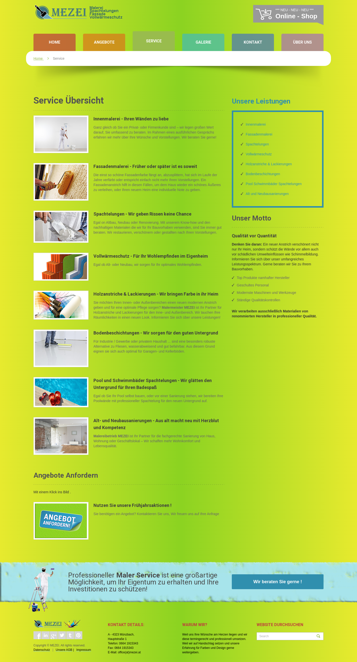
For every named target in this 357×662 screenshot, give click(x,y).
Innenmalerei (256, 124)
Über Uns (302, 42)
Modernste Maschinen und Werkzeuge (266, 293)
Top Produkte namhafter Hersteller (263, 278)
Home (54, 42)
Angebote (104, 42)
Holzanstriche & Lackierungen (269, 164)
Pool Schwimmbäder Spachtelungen (274, 184)
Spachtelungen (257, 144)
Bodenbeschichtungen (263, 174)
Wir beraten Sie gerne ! (277, 581)
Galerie (203, 42)
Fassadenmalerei (259, 134)
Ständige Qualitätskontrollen (258, 300)
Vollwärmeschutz (259, 154)
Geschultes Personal (253, 285)
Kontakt (253, 42)
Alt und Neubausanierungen (267, 194)
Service (154, 41)
